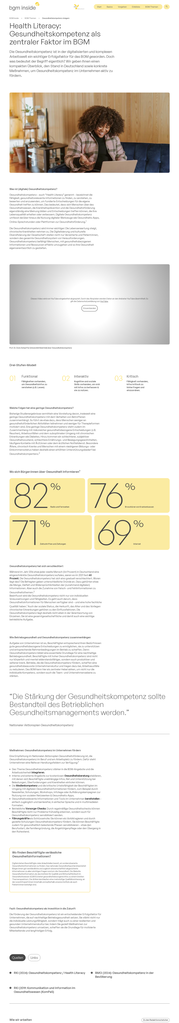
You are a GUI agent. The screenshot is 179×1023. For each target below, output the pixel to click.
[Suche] (167, 6)
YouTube (104, 221)
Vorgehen (122, 7)
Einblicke (136, 7)
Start (99, 7)
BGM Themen (151, 7)
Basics (110, 7)
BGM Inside (14, 18)
